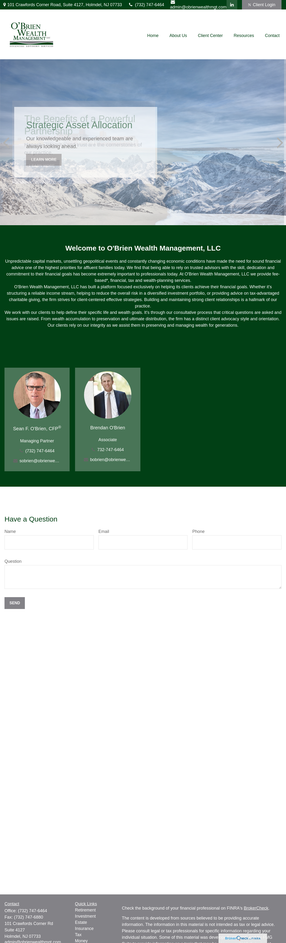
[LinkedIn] (232, 4)
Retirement (85, 910)
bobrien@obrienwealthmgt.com (110, 459)
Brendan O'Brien (107, 427)
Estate (81, 922)
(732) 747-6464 (146, 4)
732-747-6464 (110, 449)
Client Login (261, 4)
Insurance (84, 928)
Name (10, 531)
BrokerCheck (256, 908)
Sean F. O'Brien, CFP (37, 428)
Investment (85, 916)
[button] (153, 35)
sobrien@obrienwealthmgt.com (40, 460)
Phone (198, 531)
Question (13, 561)
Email (103, 531)
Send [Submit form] (14, 603)
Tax (78, 934)
